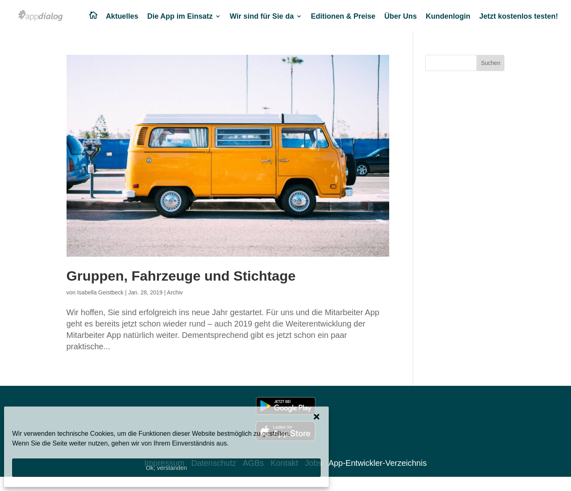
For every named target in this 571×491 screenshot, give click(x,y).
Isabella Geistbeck (100, 292)
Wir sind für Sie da (262, 16)
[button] (316, 417)
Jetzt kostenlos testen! (518, 16)
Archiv (175, 292)
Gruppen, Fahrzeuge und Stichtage (181, 275)
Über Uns (400, 16)
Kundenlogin (448, 16)
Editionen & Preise (343, 16)
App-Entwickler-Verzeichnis (377, 463)
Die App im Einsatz (180, 16)
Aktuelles (122, 16)
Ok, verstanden (166, 467)
